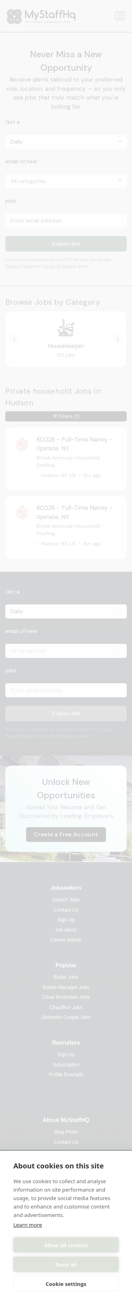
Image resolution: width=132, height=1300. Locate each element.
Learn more (27, 1224)
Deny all (65, 1264)
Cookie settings (66, 1283)
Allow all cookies (66, 1245)
